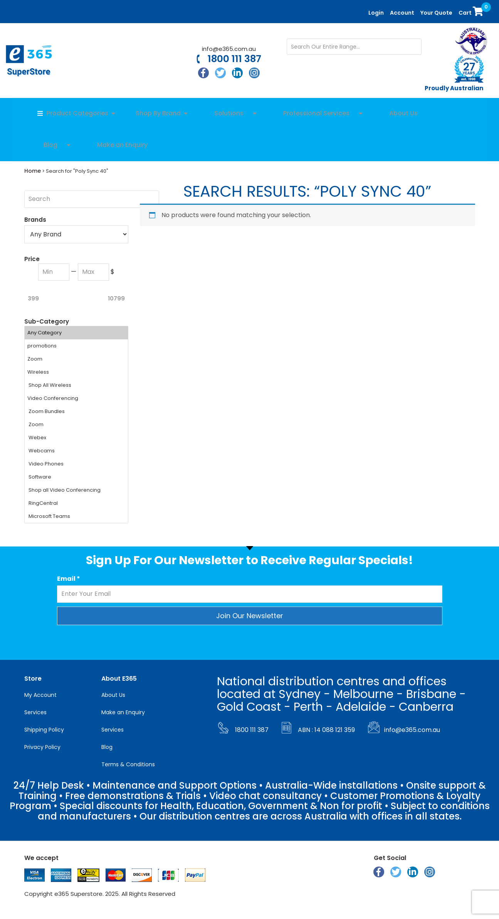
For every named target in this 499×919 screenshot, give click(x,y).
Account (402, 13)
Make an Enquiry (123, 712)
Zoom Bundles (76, 411)
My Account (40, 695)
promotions (76, 345)
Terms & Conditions (128, 764)
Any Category (76, 332)
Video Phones (76, 463)
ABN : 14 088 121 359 (326, 729)
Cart (472, 11)
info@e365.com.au (229, 49)
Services (35, 712)
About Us (113, 695)
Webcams (76, 450)
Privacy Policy (42, 747)
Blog (107, 747)
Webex (76, 437)
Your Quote (436, 13)
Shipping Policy (44, 730)
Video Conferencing (76, 398)
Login (376, 13)
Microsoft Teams (76, 516)
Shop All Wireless (76, 385)
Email (68, 579)
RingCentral (76, 503)
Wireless (76, 372)
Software (76, 477)
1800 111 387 (234, 59)
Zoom (76, 359)
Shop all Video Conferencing (76, 490)
